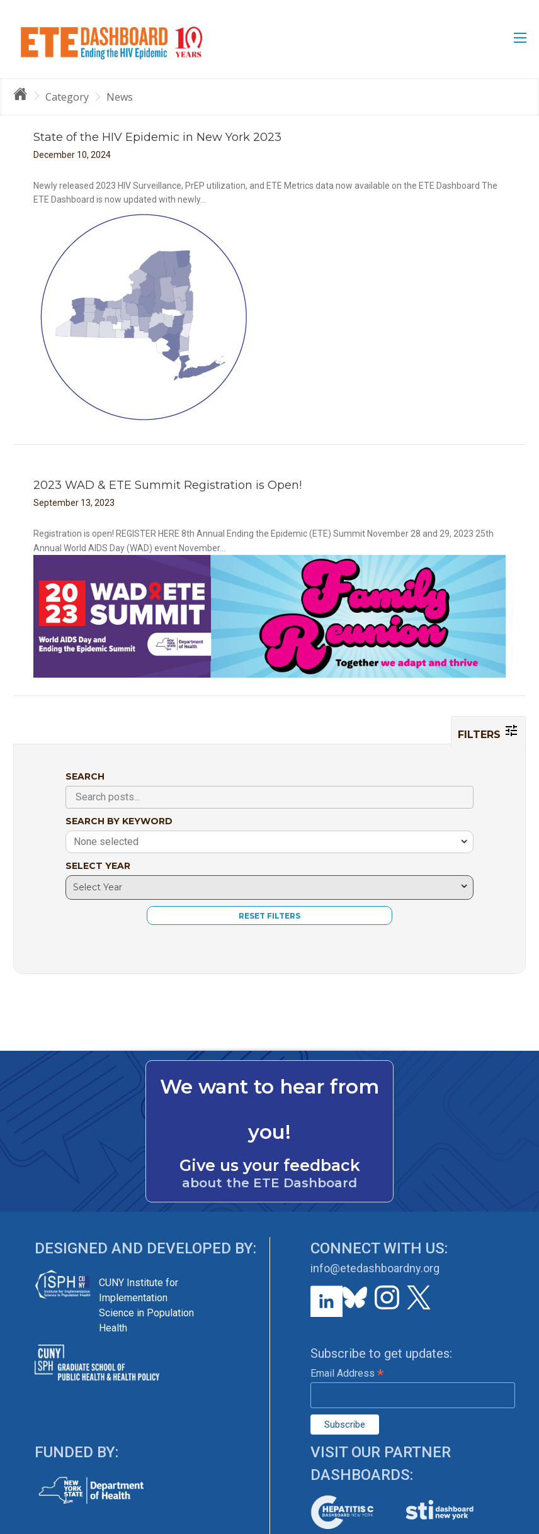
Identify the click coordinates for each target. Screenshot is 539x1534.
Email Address (346, 1373)
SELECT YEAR (97, 865)
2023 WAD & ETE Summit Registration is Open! (167, 485)
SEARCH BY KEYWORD (119, 821)
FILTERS (488, 732)
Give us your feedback (269, 1165)
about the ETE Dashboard (269, 1182)
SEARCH (85, 776)
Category (67, 97)
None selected (106, 842)
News (119, 97)
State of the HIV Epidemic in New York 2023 (157, 137)
